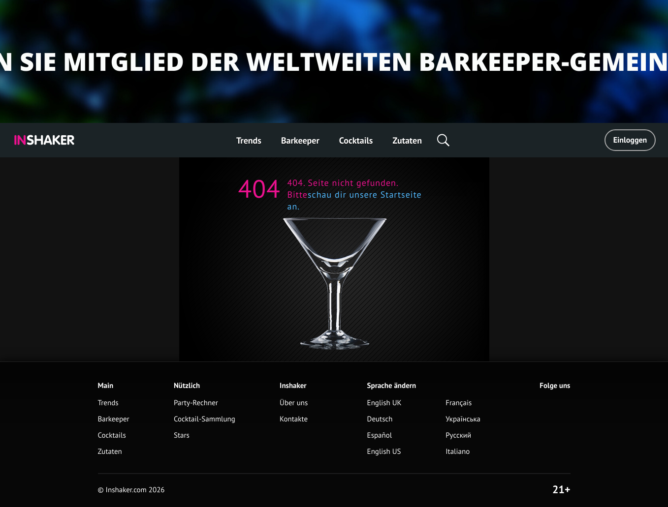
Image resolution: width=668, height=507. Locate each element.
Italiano (457, 451)
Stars (182, 435)
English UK (384, 403)
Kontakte (294, 419)
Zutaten (407, 140)
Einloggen (630, 140)
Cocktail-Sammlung (204, 419)
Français (458, 403)
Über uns (294, 403)
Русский (458, 435)
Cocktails (356, 140)
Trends (248, 140)
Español (379, 435)
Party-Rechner (196, 403)
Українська (462, 419)
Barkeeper (300, 140)
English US (384, 451)
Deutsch (380, 419)
